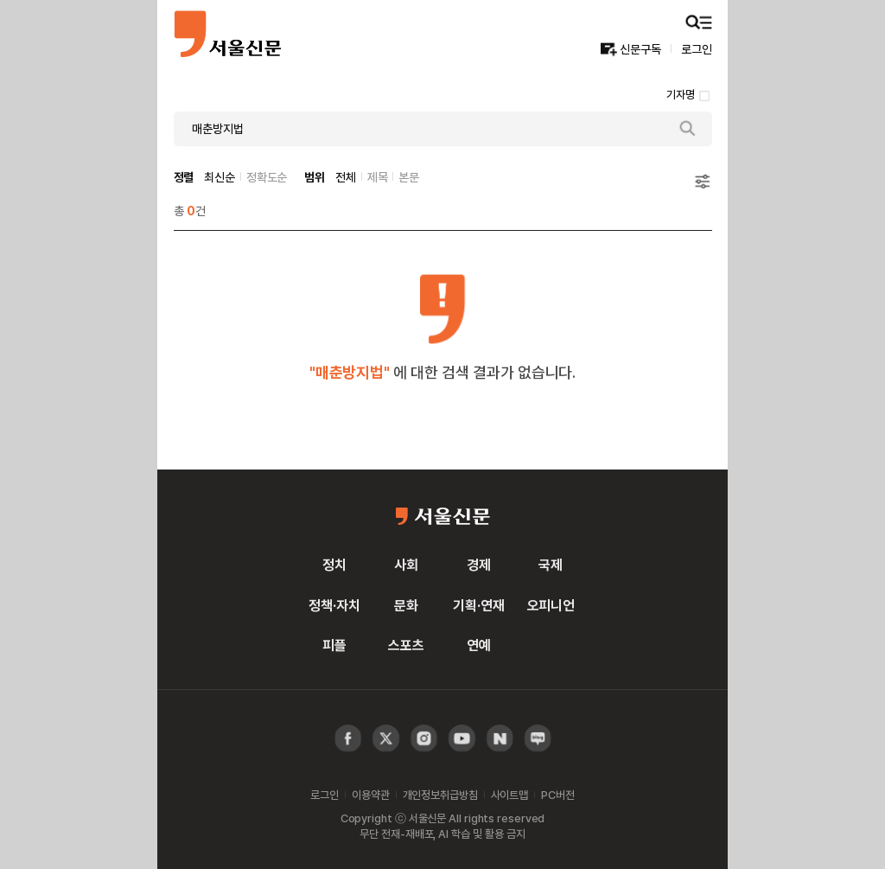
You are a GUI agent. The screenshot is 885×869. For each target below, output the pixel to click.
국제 (550, 564)
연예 (479, 645)
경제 (479, 564)
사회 (406, 564)
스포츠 (406, 645)
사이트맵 (509, 794)
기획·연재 (478, 605)
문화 (406, 605)
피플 (334, 645)
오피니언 (551, 605)
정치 (334, 564)
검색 (688, 128)
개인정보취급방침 (440, 794)
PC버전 (557, 794)
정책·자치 (334, 605)
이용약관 (370, 794)
